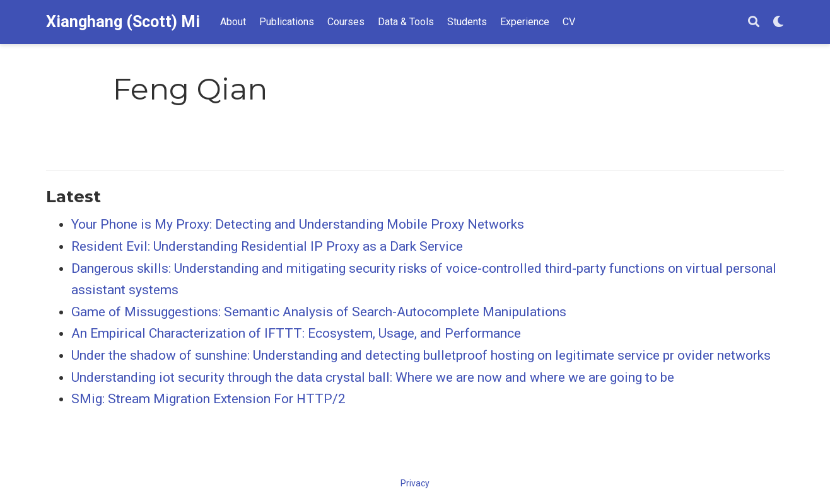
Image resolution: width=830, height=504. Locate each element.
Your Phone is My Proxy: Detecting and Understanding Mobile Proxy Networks (297, 224)
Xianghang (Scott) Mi (123, 22)
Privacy (415, 483)
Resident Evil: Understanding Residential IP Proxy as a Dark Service (267, 246)
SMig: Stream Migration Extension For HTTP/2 (208, 398)
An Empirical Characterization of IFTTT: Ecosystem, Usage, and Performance (296, 333)
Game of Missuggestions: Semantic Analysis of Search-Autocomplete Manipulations (318, 311)
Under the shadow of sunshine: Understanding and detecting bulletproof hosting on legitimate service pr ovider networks (421, 355)
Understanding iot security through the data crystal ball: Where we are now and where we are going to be (372, 377)
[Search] (753, 22)
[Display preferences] (778, 22)
